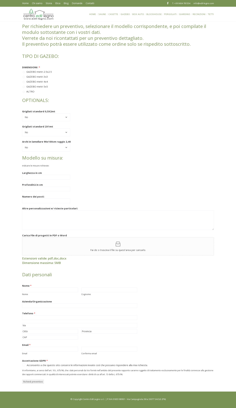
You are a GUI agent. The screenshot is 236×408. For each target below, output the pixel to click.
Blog (66, 3)
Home (25, 3)
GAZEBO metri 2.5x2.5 (39, 71)
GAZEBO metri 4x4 (37, 81)
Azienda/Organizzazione (37, 301)
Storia (49, 3)
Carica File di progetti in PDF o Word (44, 235)
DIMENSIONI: (31, 67)
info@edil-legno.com (204, 3)
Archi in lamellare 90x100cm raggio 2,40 (46, 141)
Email (26, 344)
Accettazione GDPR (35, 360)
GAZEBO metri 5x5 (37, 86)
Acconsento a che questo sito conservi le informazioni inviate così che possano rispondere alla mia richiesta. (87, 365)
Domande (77, 3)
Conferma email (89, 353)
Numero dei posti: (33, 196)
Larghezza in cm (32, 172)
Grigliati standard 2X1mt (37, 126)
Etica (57, 3)
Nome (26, 285)
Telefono (28, 313)
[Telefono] (79, 317)
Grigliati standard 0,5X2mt (38, 111)
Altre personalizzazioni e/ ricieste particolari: (50, 208)
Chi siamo (37, 3)
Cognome (86, 294)
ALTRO (30, 91)
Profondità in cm (32, 184)
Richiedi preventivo (33, 381)
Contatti (90, 3)
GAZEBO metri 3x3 (37, 76)
